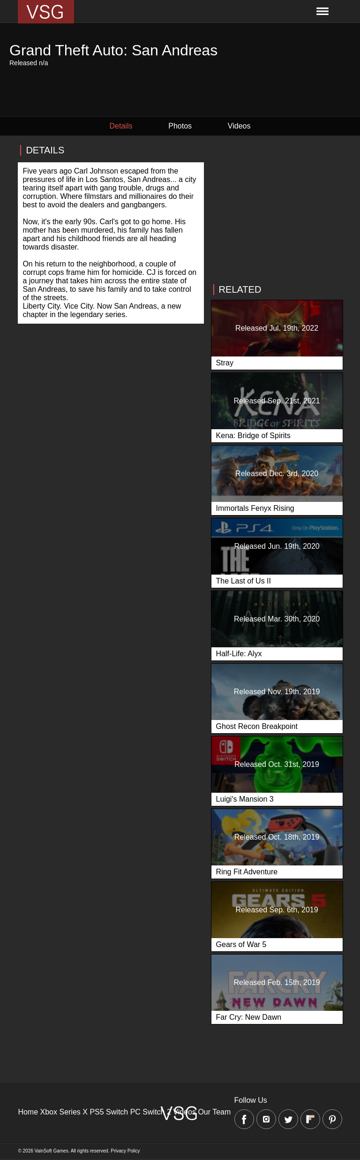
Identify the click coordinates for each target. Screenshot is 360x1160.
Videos (239, 126)
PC (135, 1112)
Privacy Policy (125, 1150)
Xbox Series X (64, 1112)
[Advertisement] (276, 210)
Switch (117, 1112)
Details (121, 126)
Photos (180, 126)
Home (28, 1112)
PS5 (97, 1112)
